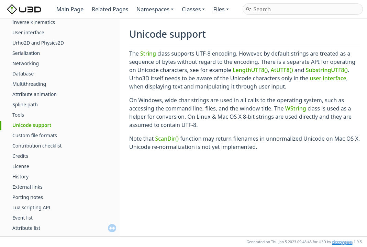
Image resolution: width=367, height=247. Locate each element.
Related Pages (110, 9)
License (20, 166)
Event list (22, 217)
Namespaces (155, 9)
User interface (28, 32)
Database (23, 73)
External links (27, 187)
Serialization (26, 53)
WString (295, 108)
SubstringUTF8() (327, 70)
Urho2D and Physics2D (38, 42)
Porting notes (27, 197)
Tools (18, 114)
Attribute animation (34, 94)
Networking (25, 63)
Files (221, 9)
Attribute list (26, 228)
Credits (20, 156)
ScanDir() (167, 138)
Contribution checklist (37, 145)
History (20, 176)
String (148, 53)
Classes (193, 9)
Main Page (70, 9)
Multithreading (29, 84)
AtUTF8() (282, 70)
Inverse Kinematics (33, 22)
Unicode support (31, 125)
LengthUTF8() (250, 70)
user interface (328, 78)
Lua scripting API (31, 207)
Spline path (25, 104)
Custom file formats (34, 135)
